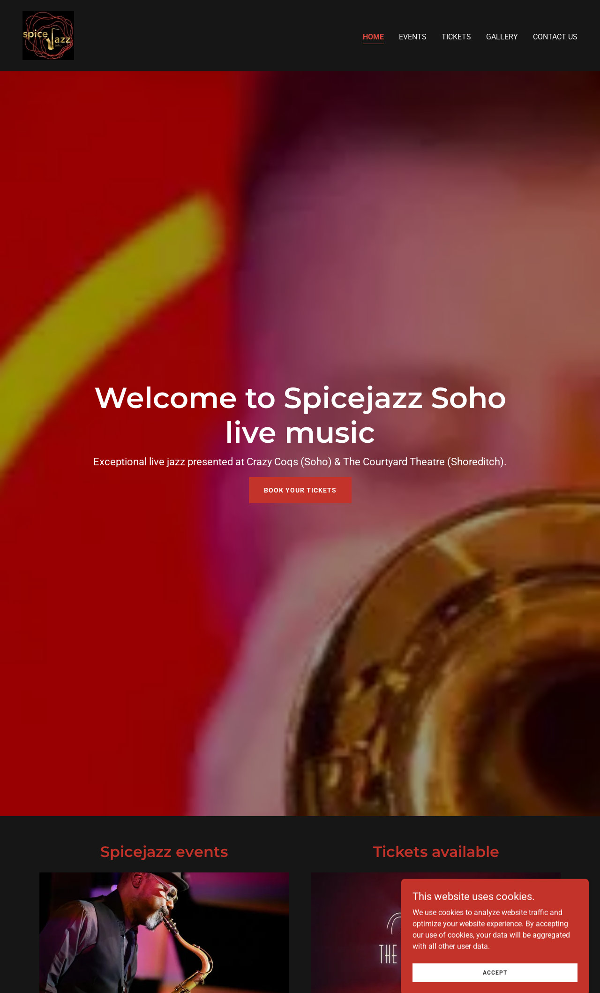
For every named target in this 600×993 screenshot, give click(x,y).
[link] (48, 34)
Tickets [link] (456, 36)
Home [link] (373, 36)
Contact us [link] (555, 36)
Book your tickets (300, 490)
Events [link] (413, 36)
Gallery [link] (502, 36)
